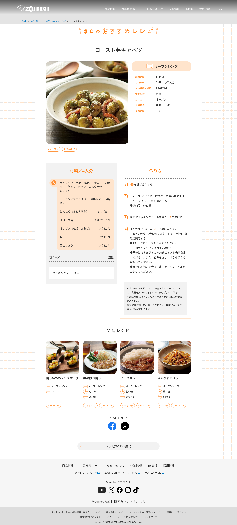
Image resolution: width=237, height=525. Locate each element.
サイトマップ (151, 517)
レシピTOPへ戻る (118, 446)
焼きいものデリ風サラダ (62, 378)
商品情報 (110, 9)
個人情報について (114, 512)
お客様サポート (131, 9)
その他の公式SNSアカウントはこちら (118, 501)
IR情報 (189, 9)
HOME (23, 21)
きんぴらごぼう (168, 378)
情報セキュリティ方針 (177, 512)
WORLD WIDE (153, 473)
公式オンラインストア (85, 473)
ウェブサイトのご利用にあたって (144, 512)
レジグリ (91, 405)
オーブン (54, 149)
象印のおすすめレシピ (56, 21)
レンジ (164, 405)
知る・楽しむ (155, 9)
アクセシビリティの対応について (122, 517)
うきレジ (128, 405)
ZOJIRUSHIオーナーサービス (121, 473)
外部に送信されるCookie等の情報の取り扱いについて (75, 512)
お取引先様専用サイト (90, 517)
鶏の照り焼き (92, 378)
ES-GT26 (70, 149)
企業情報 (174, 9)
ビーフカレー (129, 378)
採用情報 (204, 9)
